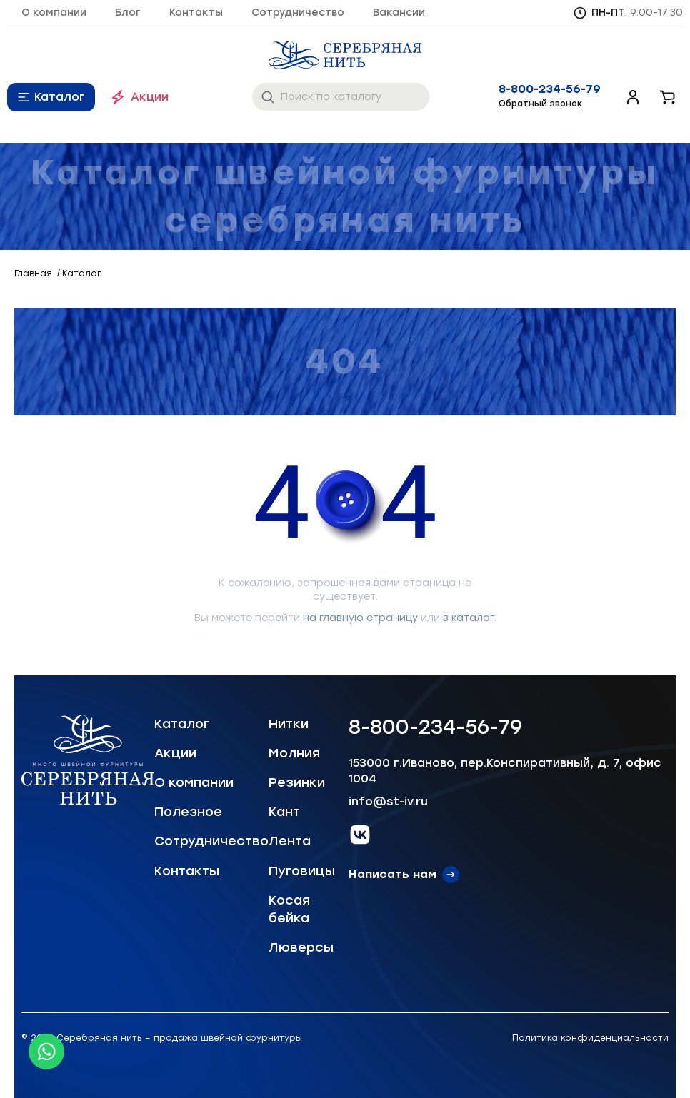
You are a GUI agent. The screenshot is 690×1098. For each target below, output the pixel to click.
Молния (294, 753)
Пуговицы (302, 871)
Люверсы (301, 947)
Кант (284, 812)
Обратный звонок (540, 104)
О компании (53, 12)
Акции (150, 97)
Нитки (289, 724)
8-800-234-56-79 (550, 89)
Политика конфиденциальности (590, 1038)
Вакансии (399, 12)
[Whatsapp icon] (46, 1051)
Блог (128, 12)
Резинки (297, 782)
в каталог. (469, 618)
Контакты (196, 12)
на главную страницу (360, 618)
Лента (290, 841)
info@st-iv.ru (388, 801)
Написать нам (392, 874)
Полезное (188, 812)
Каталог (59, 97)
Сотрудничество (297, 12)
